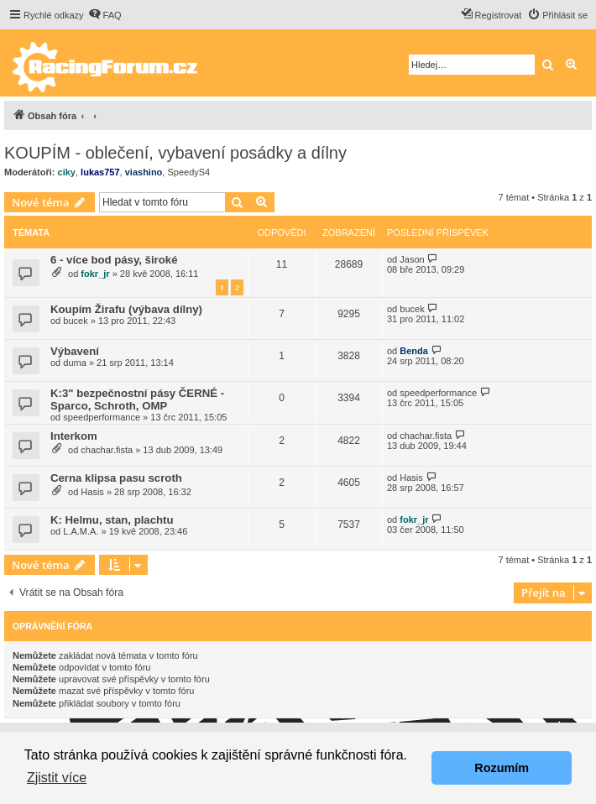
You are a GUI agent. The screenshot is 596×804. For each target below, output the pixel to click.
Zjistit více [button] (56, 777)
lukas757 (100, 172)
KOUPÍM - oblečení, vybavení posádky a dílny (175, 153)
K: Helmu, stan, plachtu (112, 520)
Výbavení (74, 351)
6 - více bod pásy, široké (113, 259)
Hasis (92, 492)
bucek (75, 321)
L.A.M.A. (80, 531)
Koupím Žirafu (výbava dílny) (126, 309)
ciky (67, 172)
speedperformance (101, 417)
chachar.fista (107, 450)
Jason (412, 259)
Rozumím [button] (501, 768)
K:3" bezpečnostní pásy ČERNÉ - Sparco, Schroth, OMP (137, 399)
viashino (144, 172)
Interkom (73, 436)
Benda (414, 351)
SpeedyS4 (188, 172)
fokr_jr (95, 274)
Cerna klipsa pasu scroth (116, 478)
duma (74, 363)
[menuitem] (105, 15)
